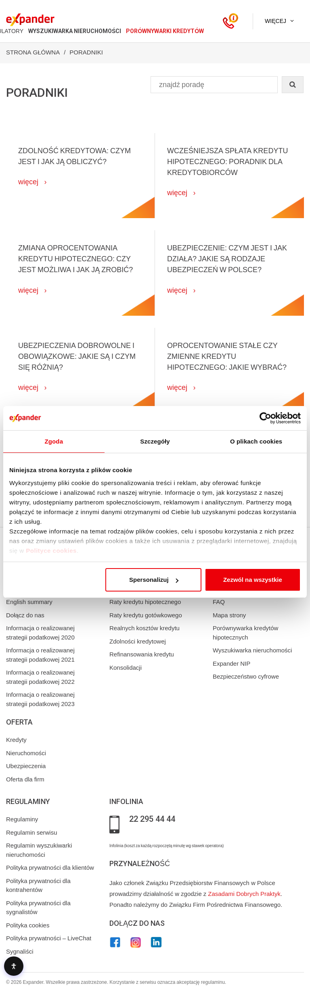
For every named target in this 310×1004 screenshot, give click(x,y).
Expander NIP (231, 663)
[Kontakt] (228, 21)
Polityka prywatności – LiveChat (48, 938)
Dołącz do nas (25, 615)
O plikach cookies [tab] (256, 441)
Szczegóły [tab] (155, 441)
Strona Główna (33, 52)
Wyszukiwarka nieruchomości (252, 650)
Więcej (275, 21)
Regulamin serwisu (31, 832)
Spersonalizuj (153, 579)
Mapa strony (229, 615)
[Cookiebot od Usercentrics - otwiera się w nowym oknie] (265, 418)
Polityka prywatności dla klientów (50, 867)
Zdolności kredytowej (137, 641)
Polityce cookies (51, 550)
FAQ (219, 602)
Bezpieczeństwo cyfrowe (246, 676)
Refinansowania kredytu (141, 654)
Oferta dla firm (25, 779)
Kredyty (16, 740)
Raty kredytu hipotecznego (145, 602)
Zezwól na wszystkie (252, 579)
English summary (29, 602)
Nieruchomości (26, 753)
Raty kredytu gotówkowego (145, 615)
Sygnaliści (20, 951)
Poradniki (86, 52)
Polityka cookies (27, 925)
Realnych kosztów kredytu (144, 628)
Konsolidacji (125, 667)
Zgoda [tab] (54, 441)
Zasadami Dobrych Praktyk (244, 894)
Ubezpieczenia (26, 766)
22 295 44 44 (152, 819)
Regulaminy (22, 819)
